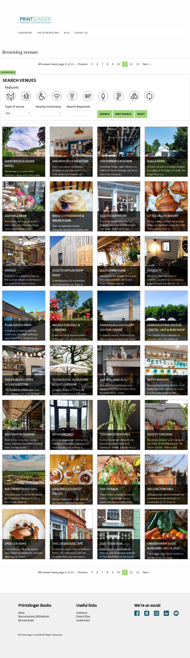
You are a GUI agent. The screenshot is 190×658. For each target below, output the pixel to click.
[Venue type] (18, 113)
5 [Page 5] (92, 64)
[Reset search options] (141, 114)
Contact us (81, 612)
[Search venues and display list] (104, 114)
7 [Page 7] (102, 64)
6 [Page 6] (97, 64)
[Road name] (49, 113)
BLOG (67, 32)
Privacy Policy (83, 616)
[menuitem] (25, 32)
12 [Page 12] (131, 64)
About (21, 612)
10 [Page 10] (118, 64)
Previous (83, 64)
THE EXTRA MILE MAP (48, 32)
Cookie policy (83, 620)
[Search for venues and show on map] (123, 114)
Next (145, 64)
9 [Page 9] (112, 64)
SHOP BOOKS (25, 32)
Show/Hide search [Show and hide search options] (8, 72)
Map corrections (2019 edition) (33, 616)
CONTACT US (81, 32)
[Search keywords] (79, 113)
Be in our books (26, 620)
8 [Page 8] (107, 64)
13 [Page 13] (137, 64)
